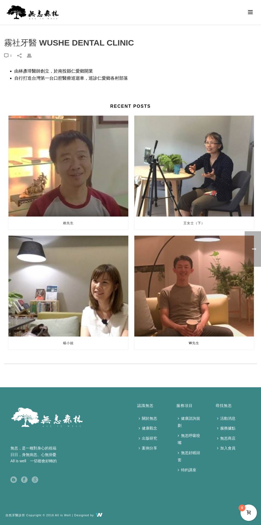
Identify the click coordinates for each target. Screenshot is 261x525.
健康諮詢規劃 (189, 422)
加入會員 (226, 448)
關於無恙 (148, 418)
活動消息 (226, 418)
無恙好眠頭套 (189, 456)
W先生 (194, 343)
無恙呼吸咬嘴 (189, 439)
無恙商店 (226, 438)
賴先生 (68, 223)
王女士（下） (194, 223)
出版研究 (148, 438)
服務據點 (226, 428)
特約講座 (187, 470)
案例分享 (148, 448)
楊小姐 (68, 343)
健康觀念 (148, 428)
